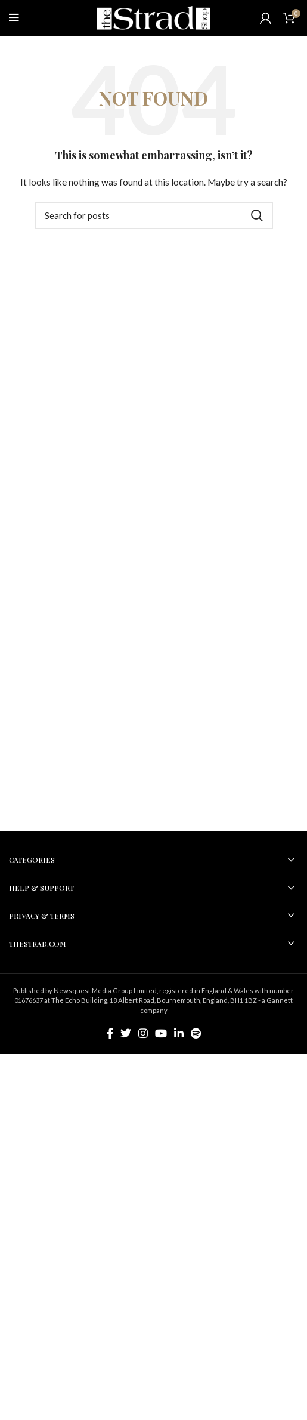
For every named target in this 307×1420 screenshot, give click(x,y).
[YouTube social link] (160, 1033)
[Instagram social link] (143, 1033)
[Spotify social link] (195, 1033)
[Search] (154, 215)
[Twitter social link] (126, 1033)
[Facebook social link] (110, 1033)
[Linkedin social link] (178, 1033)
